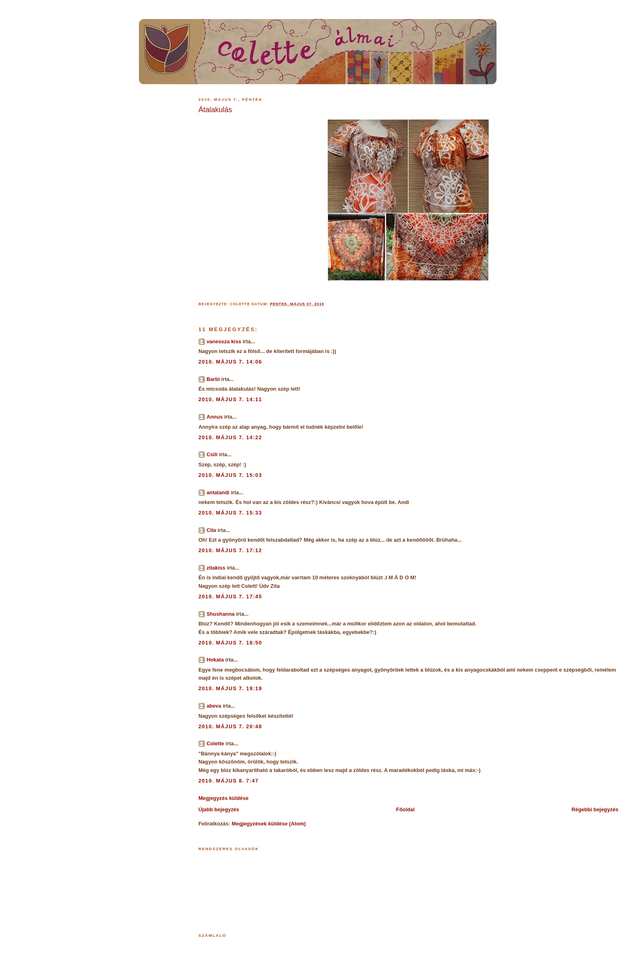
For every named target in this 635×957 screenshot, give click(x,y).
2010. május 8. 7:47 (228, 781)
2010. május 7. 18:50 (230, 643)
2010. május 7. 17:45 (230, 596)
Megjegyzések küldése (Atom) (269, 824)
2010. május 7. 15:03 (230, 475)
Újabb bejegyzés (218, 809)
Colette (215, 743)
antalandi (218, 492)
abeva (214, 706)
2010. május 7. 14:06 (230, 362)
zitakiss (216, 568)
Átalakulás (215, 110)
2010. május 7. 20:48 (230, 726)
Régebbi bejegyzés (594, 809)
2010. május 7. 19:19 (230, 688)
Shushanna (220, 614)
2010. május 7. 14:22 (230, 437)
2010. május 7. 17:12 (230, 550)
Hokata (215, 660)
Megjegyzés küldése (223, 798)
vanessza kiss (224, 341)
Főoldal (405, 809)
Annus (215, 417)
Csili (212, 454)
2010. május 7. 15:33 (230, 513)
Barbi (213, 379)
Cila (211, 530)
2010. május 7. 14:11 (230, 399)
